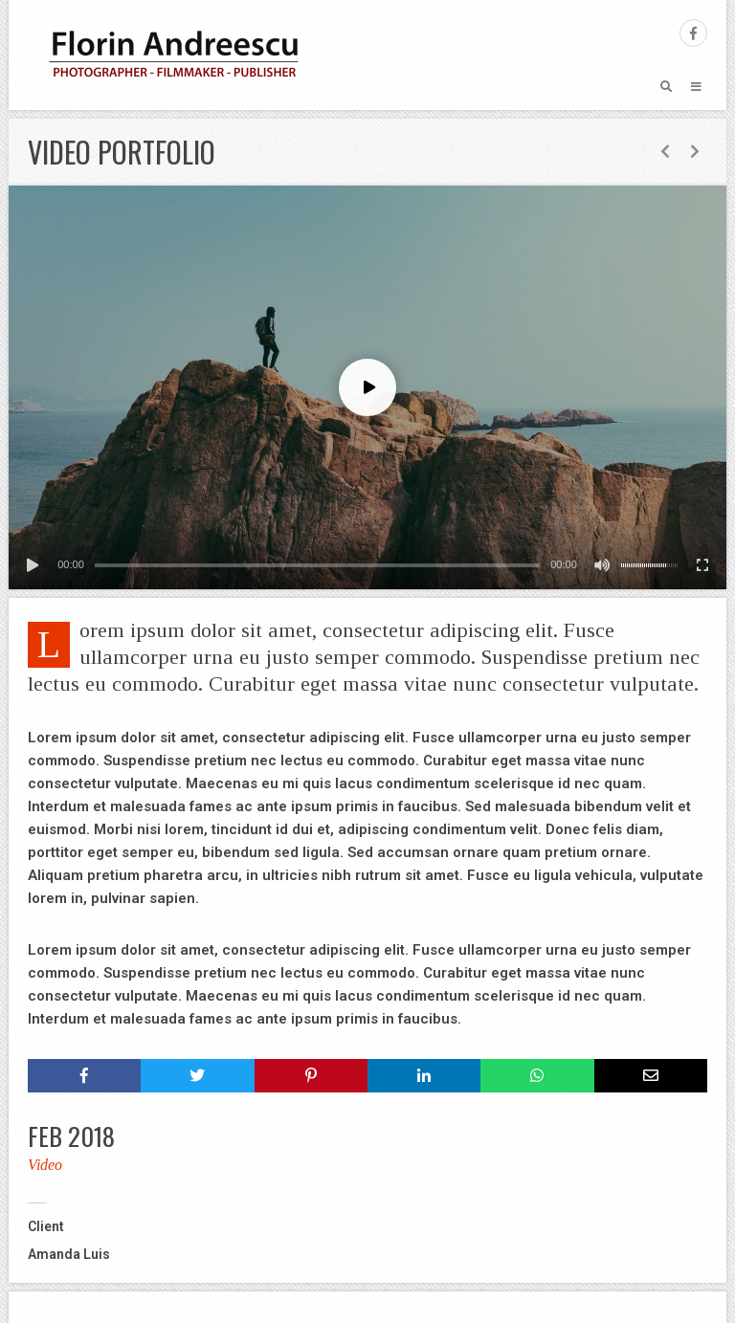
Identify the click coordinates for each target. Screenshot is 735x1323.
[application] (367, 387)
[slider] (317, 565)
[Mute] (602, 565)
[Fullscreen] (702, 565)
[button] (367, 387)
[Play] (32, 565)
